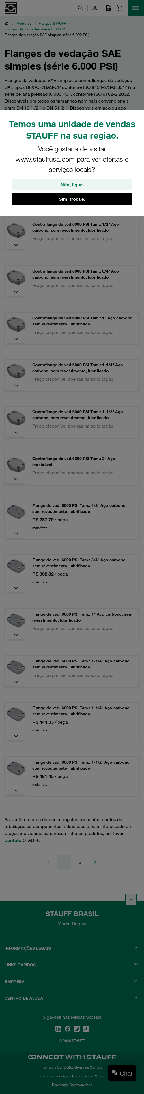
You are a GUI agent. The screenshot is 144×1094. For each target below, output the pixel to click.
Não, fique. (72, 184)
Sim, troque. (72, 199)
